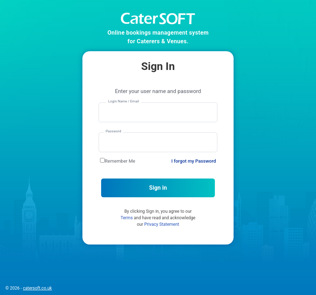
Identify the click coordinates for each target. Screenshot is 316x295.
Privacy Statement (161, 224)
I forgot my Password (193, 161)
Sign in (158, 187)
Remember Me (120, 161)
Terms (127, 217)
